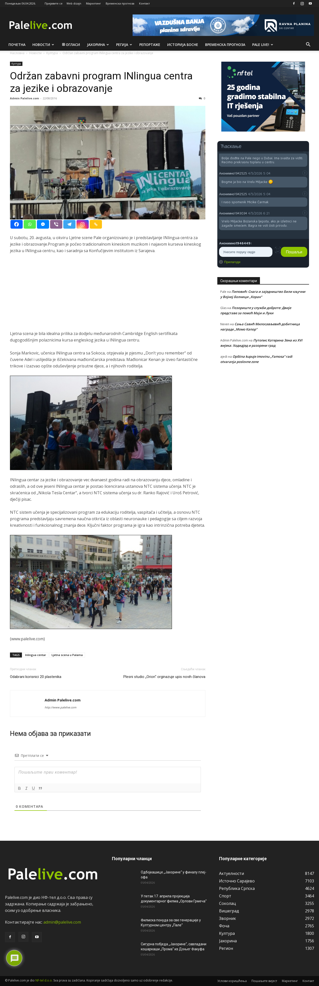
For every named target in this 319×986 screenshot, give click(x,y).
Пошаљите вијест (264, 981)
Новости (43, 44)
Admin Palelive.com (24, 98)
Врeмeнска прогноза (225, 44)
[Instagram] (83, 224)
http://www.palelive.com (60, 707)
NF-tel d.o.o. (44, 980)
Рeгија (124, 44)
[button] (308, 45)
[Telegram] (69, 224)
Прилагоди (232, 262)
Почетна (16, 44)
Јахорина (98, 44)
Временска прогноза (120, 3)
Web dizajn (74, 3)
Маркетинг (93, 3)
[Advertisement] (107, 295)
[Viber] (56, 224)
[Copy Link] (96, 224)
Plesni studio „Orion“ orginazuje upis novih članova (164, 676)
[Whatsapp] (30, 224)
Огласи (70, 44)
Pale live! (262, 44)
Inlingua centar (35, 655)
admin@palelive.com (62, 922)
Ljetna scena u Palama (67, 655)
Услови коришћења (232, 981)
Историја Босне (182, 44)
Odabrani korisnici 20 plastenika (35, 676)
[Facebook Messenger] (43, 224)
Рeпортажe (149, 44)
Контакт (144, 3)
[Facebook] (16, 224)
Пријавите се (54, 3)
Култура (16, 63)
